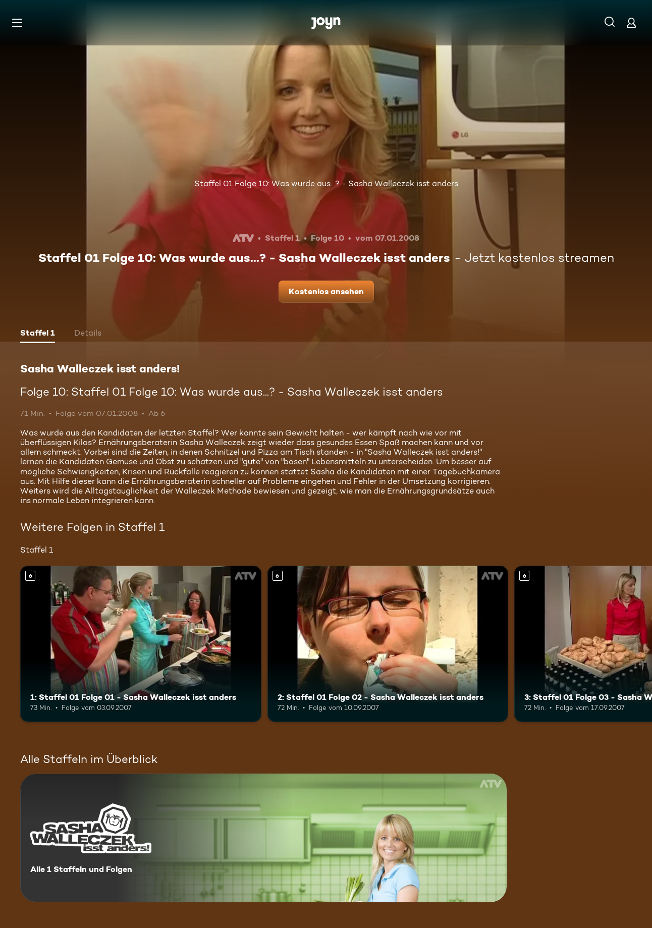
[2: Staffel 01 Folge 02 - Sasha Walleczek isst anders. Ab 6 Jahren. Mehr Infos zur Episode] (388, 644)
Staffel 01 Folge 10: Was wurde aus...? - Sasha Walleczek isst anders (326, 183)
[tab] (37, 334)
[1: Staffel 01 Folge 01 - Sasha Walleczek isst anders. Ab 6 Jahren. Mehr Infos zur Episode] (140, 644)
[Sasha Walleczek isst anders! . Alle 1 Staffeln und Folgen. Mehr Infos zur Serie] (263, 838)
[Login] (631, 22)
